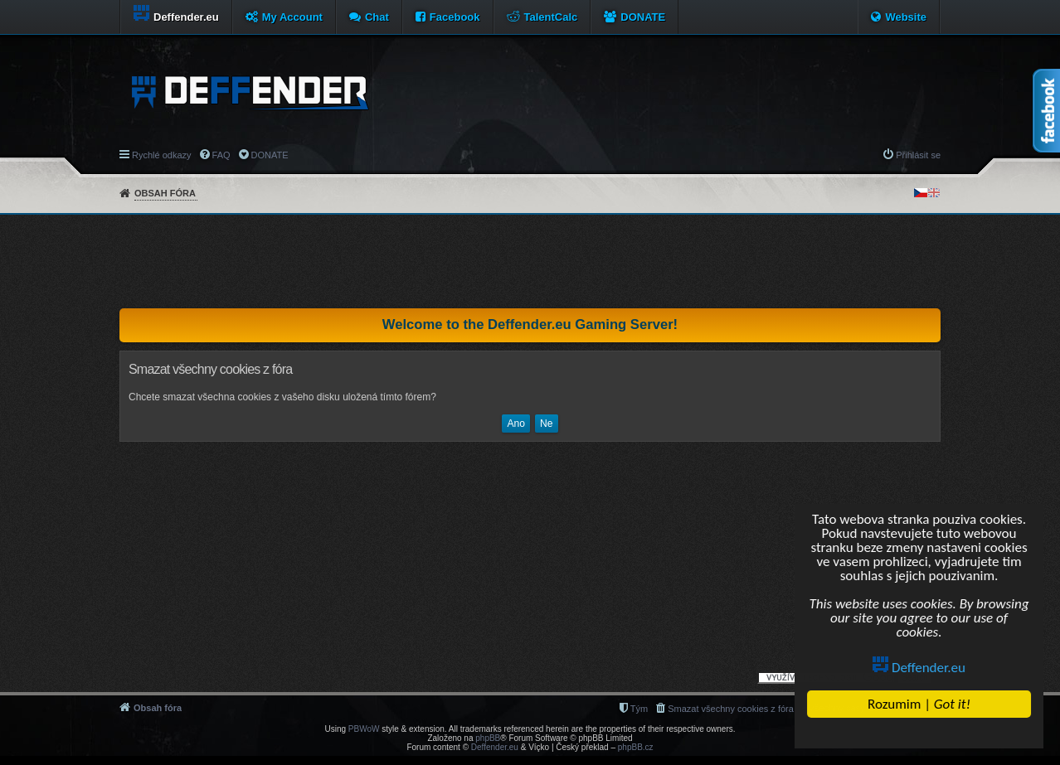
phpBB (487, 738)
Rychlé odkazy (162, 155)
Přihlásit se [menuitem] (918, 155)
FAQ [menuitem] (221, 155)
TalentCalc (551, 17)
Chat (377, 17)
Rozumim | (919, 704)
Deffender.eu (919, 667)
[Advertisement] (530, 261)
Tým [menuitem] (639, 709)
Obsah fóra (165, 193)
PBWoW (364, 729)
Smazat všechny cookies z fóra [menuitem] (731, 709)
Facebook (455, 17)
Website (905, 17)
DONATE (642, 17)
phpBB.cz (636, 747)
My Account (292, 17)
